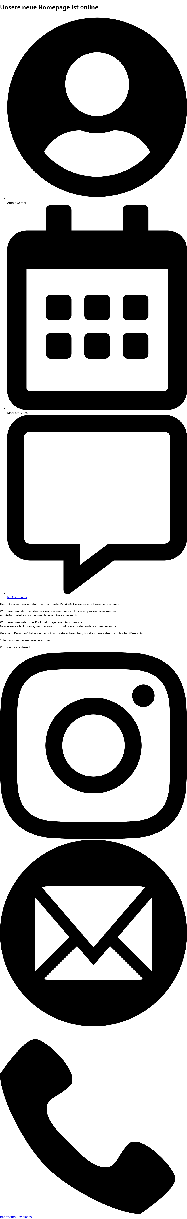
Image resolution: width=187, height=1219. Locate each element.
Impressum (8, 1217)
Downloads (24, 1217)
